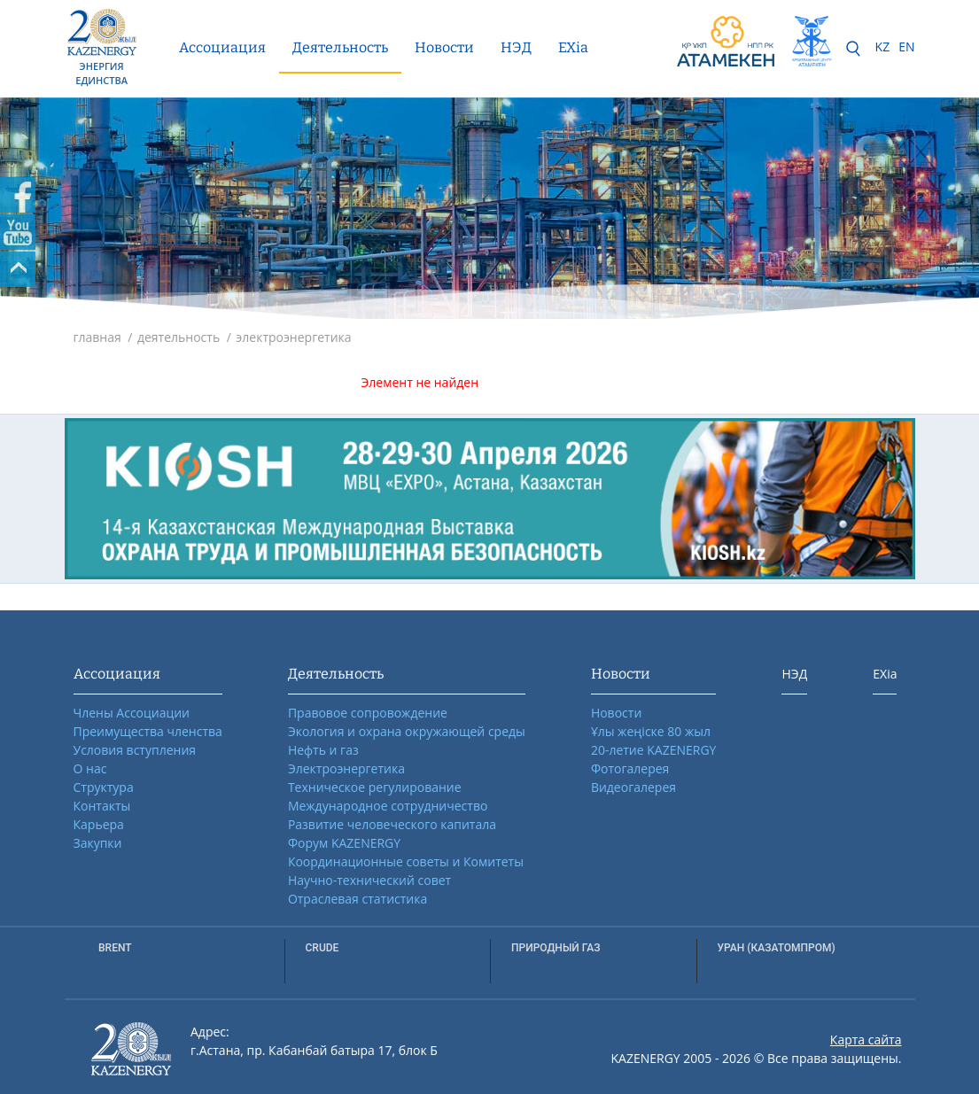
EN (906, 46)
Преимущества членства (148, 731)
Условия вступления (135, 749)
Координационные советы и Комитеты (406, 861)
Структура (104, 787)
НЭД (516, 47)
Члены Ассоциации (132, 712)
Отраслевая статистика (357, 898)
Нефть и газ (323, 749)
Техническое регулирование (375, 787)
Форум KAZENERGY (344, 842)
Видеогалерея (633, 787)
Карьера (99, 824)
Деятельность (340, 47)
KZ (882, 46)
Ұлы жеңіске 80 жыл (651, 731)
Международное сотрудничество (387, 805)
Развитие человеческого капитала (392, 824)
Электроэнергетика (346, 768)
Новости (444, 47)
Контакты (102, 805)
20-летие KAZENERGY (654, 749)
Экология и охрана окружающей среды (406, 731)
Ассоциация (222, 47)
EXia (573, 47)
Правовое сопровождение (367, 712)
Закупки (98, 842)
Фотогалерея (630, 768)
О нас (90, 768)
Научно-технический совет (369, 880)
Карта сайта (866, 1039)
